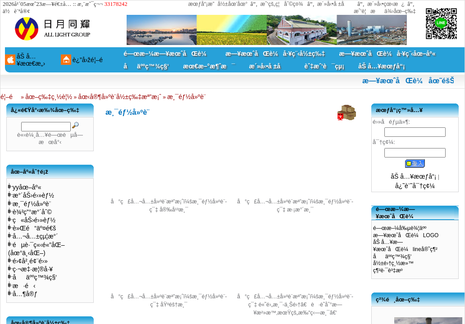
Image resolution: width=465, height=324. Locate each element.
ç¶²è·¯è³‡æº (390, 270)
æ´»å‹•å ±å (335, 4)
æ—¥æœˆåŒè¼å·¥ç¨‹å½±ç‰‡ (275, 53)
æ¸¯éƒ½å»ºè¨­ (186, 96)
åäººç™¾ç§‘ (146, 66)
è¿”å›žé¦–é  (91, 59)
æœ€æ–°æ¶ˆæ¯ (209, 66)
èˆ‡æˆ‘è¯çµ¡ (324, 66)
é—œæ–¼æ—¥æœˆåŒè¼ (167, 53)
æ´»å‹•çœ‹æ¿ (386, 4)
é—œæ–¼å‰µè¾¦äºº (399, 228)
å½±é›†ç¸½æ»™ (393, 263)
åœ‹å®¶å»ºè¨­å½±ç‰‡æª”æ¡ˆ (119, 96)
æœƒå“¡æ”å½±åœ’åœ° (218, 4)
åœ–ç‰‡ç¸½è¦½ (48, 96)
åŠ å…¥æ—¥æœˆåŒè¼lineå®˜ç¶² (405, 245)
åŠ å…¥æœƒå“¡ (381, 66)
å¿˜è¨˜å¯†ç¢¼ (415, 185)
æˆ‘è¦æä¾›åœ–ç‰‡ (385, 11)
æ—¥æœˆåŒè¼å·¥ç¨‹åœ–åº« (387, 53)
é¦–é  (9, 96)
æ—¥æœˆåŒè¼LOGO (405, 235)
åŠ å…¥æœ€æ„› (31, 60)
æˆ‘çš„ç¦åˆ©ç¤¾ (281, 4)
